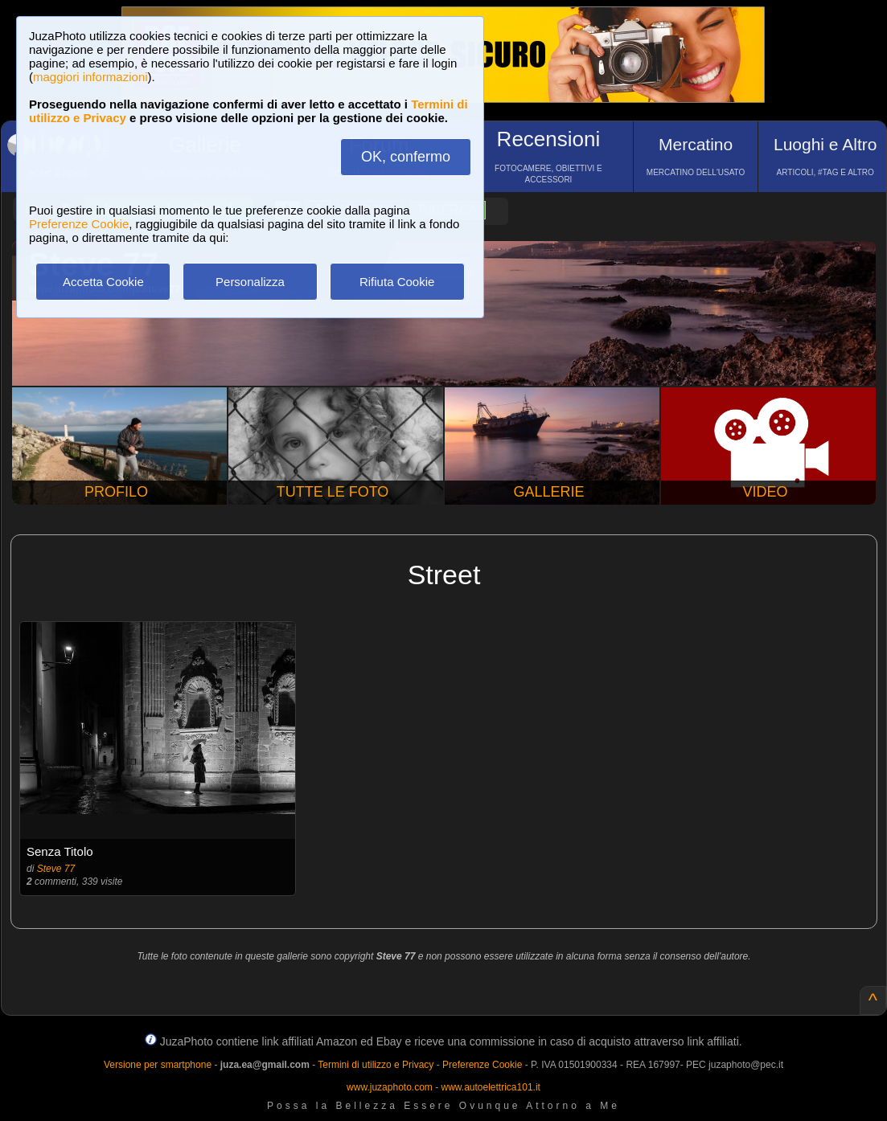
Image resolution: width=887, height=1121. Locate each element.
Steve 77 (56, 868)
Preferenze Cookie (79, 224)
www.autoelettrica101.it (490, 1087)
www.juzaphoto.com (390, 1087)
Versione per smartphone (157, 1064)
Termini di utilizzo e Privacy (375, 1064)
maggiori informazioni (90, 77)
